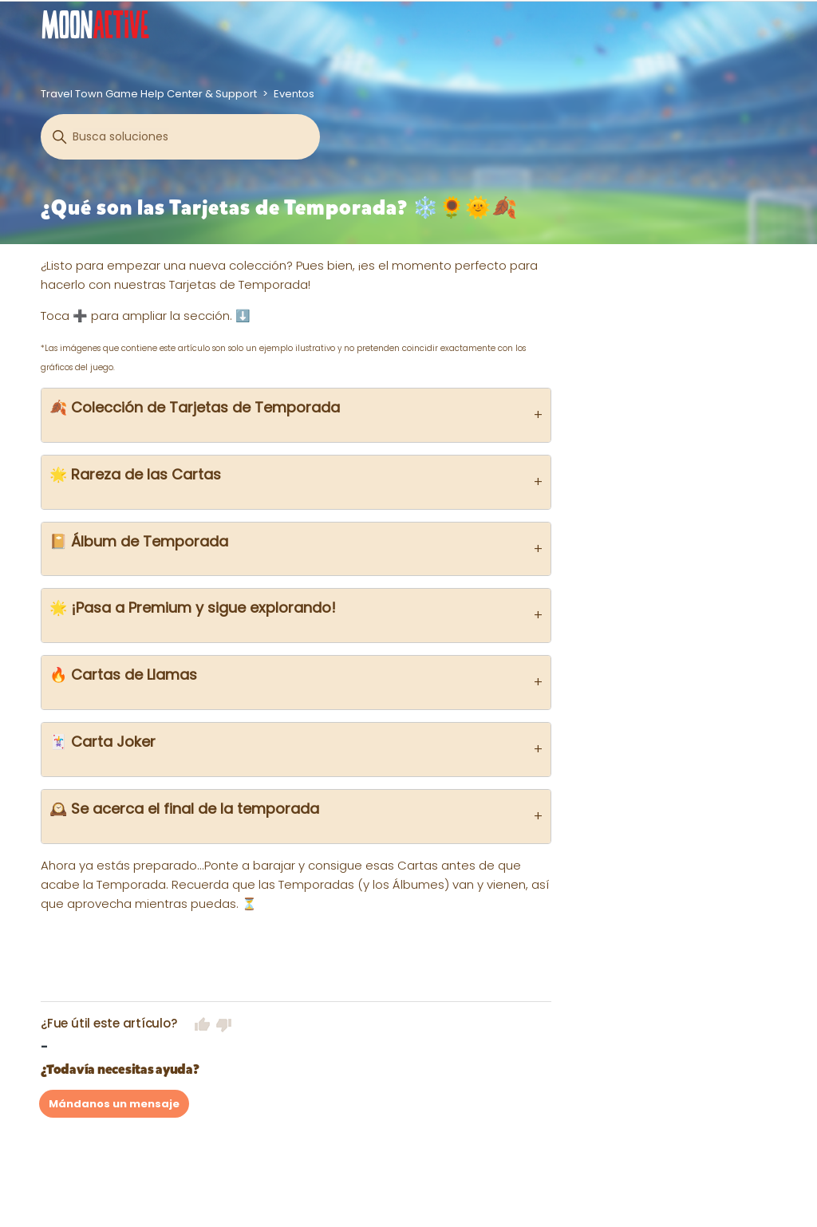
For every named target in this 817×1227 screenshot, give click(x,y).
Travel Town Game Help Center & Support (149, 93)
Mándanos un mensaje (114, 1103)
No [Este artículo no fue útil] (224, 1024)
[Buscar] (180, 137)
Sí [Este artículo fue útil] (202, 1024)
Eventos (294, 93)
